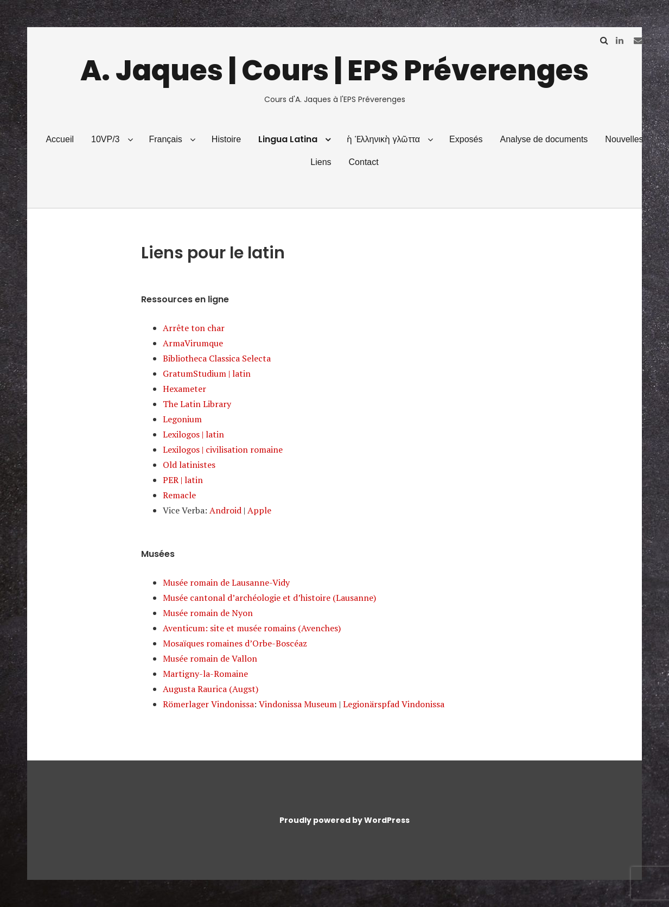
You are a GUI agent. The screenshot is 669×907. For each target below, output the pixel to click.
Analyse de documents (544, 139)
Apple (259, 510)
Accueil (60, 139)
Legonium (182, 419)
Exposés (465, 139)
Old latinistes (189, 465)
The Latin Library (197, 404)
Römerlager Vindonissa (208, 704)
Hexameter (184, 389)
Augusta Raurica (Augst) (210, 689)
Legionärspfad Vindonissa (393, 704)
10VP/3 (105, 139)
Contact (364, 162)
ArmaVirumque (193, 343)
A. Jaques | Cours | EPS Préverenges (334, 70)
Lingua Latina (287, 139)
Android (225, 510)
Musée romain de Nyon (208, 613)
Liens (320, 162)
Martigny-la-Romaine (205, 674)
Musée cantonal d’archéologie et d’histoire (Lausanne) (269, 598)
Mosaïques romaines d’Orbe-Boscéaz (235, 643)
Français (165, 139)
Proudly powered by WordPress (344, 820)
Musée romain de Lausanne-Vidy (226, 582)
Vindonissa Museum (298, 704)
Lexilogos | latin (193, 434)
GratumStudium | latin (207, 373)
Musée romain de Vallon (210, 658)
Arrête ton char (194, 328)
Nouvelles (624, 139)
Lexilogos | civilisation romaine (223, 449)
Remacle (179, 495)
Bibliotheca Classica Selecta (217, 358)
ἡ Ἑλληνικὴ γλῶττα (383, 139)
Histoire (226, 139)
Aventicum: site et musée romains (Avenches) (252, 628)
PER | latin (183, 480)
